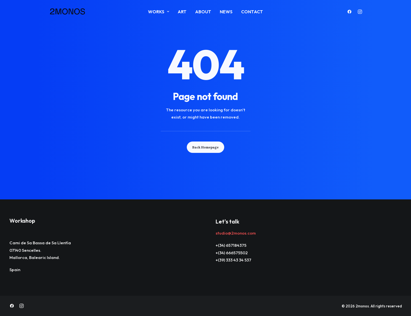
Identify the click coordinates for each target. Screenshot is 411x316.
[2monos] (67, 11)
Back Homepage (205, 147)
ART (182, 11)
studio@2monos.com (236, 233)
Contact (252, 11)
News (226, 11)
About (203, 11)
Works (158, 11)
